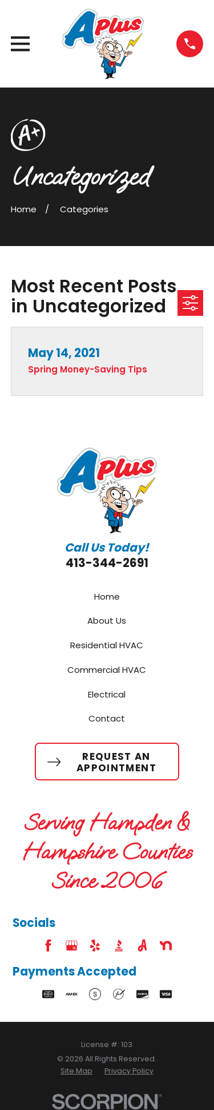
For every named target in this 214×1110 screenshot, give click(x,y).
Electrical (107, 694)
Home (107, 596)
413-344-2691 (107, 563)
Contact (106, 718)
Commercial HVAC (106, 670)
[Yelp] (95, 945)
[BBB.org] (119, 945)
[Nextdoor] (166, 945)
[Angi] (142, 945)
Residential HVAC (106, 645)
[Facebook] (48, 945)
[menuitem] (76, 1071)
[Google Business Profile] (72, 945)
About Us (106, 621)
